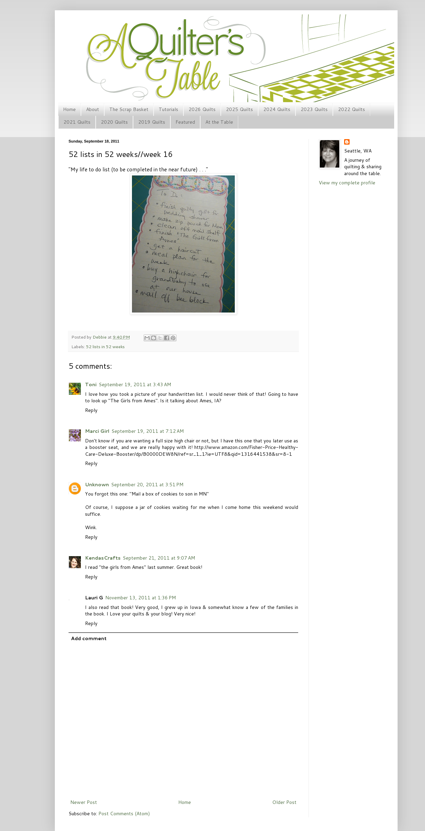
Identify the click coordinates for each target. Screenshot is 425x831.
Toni (91, 384)
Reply (91, 410)
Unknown (97, 484)
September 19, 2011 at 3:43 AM (135, 384)
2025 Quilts (239, 109)
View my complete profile (347, 182)
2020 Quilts (114, 122)
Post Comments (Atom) (124, 813)
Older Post (284, 802)
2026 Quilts (202, 109)
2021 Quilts (76, 122)
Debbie (100, 337)
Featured (185, 122)
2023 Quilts (314, 109)
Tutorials (168, 109)
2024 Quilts (276, 109)
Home (69, 109)
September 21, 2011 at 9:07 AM (159, 557)
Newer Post (83, 802)
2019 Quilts (151, 122)
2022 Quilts (351, 109)
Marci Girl (97, 431)
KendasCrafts (103, 557)
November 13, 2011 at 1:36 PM (140, 597)
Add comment (89, 638)
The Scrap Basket (128, 109)
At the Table (219, 122)
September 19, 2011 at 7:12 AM (147, 431)
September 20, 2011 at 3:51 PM (147, 484)
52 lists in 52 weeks (105, 346)
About (92, 109)
